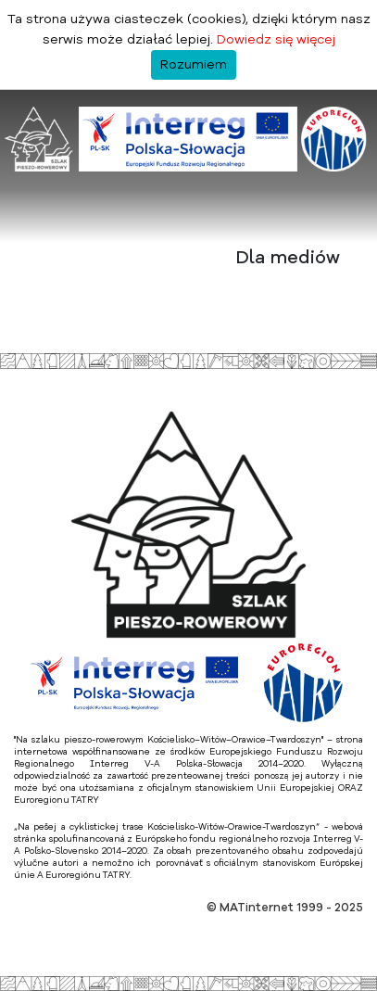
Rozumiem (193, 64)
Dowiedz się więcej (276, 39)
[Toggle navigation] (22, 222)
